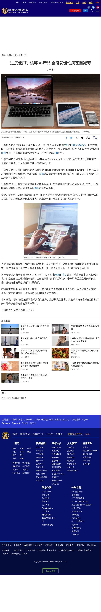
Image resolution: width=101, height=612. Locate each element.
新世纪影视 (16, 554)
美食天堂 (45, 501)
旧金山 (57, 419)
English (84, 419)
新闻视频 (40, 443)
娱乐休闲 (46, 487)
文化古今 (71, 467)
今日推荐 (26, 466)
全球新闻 (39, 447)
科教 (21, 458)
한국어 (33, 423)
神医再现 (86, 461)
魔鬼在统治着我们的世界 (81, 505)
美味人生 (45, 505)
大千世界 (45, 511)
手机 (66, 145)
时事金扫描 (56, 454)
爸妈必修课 (71, 464)
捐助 (84, 2)
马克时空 (55, 477)
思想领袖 (55, 461)
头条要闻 (16, 463)
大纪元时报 (30, 550)
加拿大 (21, 419)
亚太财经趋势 (41, 477)
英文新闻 (69, 2)
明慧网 (80, 550)
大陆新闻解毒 (57, 480)
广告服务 (69, 545)
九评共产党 (76, 508)
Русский (16, 423)
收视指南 (28, 545)
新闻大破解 (56, 464)
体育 (29, 452)
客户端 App (91, 545)
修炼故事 (75, 531)
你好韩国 (45, 498)
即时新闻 (16, 466)
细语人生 (55, 484)
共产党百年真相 (77, 498)
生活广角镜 (46, 492)
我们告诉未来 (77, 492)
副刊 (9, 55)
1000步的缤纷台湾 (48, 519)
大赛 (24, 2)
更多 (25, 554)
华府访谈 (39, 467)
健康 (20, 55)
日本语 (25, 423)
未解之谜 (71, 447)
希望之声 (52, 550)
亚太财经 (39, 480)
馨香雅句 (71, 457)
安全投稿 (59, 545)
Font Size (88, 137)
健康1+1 (86, 447)
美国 (14, 452)
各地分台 (32, 2)
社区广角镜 (40, 474)
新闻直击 (39, 461)
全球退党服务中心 (66, 550)
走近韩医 (86, 464)
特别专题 (76, 487)
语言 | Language (56, 2)
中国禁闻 (39, 454)
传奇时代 (75, 495)
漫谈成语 (71, 461)
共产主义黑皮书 (77, 521)
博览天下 (16, 470)
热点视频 (26, 463)
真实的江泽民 (77, 511)
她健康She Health (90, 451)
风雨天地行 (76, 518)
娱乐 (29, 448)
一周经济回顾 (41, 470)
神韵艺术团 (18, 550)
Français (6, 423)
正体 (40, 2)
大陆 (14, 458)
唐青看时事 (56, 470)
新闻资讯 (25, 434)
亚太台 (66, 419)
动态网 (88, 550)
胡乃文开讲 (87, 454)
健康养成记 (87, 457)
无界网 (5, 554)
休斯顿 (44, 419)
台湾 (21, 452)
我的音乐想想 (47, 525)
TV (86, 11)
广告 (77, 2)
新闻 (16, 443)
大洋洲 (37, 419)
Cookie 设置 (50, 571)
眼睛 (3, 152)
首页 (3, 55)
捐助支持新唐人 (75, 434)
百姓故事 (75, 525)
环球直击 (39, 451)
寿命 (55, 152)
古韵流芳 (71, 454)
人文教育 (72, 443)
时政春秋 (55, 457)
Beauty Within (47, 508)
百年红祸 (75, 515)
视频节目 (38, 434)
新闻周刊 (39, 464)
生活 (15, 55)
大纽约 (14, 419)
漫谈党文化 (76, 528)
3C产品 (82, 145)
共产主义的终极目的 (79, 501)
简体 (45, 2)
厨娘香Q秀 (46, 515)
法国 (51, 419)
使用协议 (49, 545)
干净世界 (42, 550)
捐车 (90, 2)
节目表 (49, 434)
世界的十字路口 (58, 474)
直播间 (59, 434)
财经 (21, 455)
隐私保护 (38, 545)
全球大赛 (26, 473)
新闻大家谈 (56, 447)
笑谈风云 (71, 451)
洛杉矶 (29, 419)
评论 (14, 455)
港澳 (21, 448)
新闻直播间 (75, 11)
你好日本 (45, 495)
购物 (97, 2)
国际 (14, 448)
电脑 (73, 145)
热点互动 (55, 451)
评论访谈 (56, 443)
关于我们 (17, 545)
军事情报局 (56, 467)
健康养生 (87, 443)
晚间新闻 (39, 457)
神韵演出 (16, 473)
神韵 (17, 2)
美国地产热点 (72, 470)
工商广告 (75, 534)
